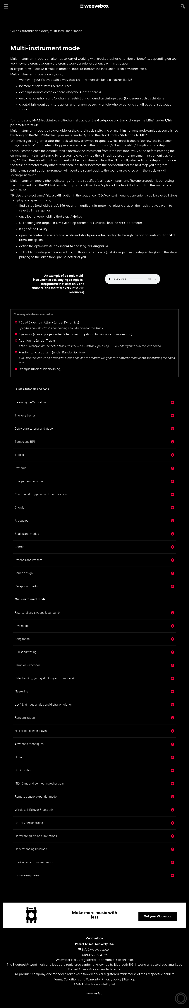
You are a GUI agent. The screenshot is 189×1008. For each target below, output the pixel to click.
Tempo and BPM (25, 441)
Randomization (25, 717)
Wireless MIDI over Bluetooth (34, 809)
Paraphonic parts (26, 586)
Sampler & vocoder (27, 665)
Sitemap (129, 979)
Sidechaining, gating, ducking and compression (46, 678)
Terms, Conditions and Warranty (77, 979)
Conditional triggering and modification (41, 494)
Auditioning (26, 340)
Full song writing (26, 652)
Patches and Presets (28, 560)
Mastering (21, 691)
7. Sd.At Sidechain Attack (35, 322)
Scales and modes (27, 533)
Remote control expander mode (36, 796)
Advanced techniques (29, 744)
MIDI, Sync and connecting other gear (39, 783)
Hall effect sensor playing (31, 730)
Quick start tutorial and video (34, 428)
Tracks (19, 454)
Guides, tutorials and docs (29, 31)
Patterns (20, 468)
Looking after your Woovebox (34, 862)
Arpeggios (21, 520)
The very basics (25, 415)
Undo (18, 757)
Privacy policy (111, 979)
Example (24, 369)
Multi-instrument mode (45, 48)
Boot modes (23, 770)
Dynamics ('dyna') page (35, 334)
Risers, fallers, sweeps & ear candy (38, 612)
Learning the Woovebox (30, 402)
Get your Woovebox (158, 916)
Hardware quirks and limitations (36, 836)
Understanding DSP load (31, 849)
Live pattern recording (29, 481)
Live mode (22, 625)
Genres (19, 546)
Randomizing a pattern (34, 352)
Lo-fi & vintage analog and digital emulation (44, 704)
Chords (19, 507)
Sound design (24, 573)
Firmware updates (27, 875)
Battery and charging (29, 822)
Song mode (22, 639)
